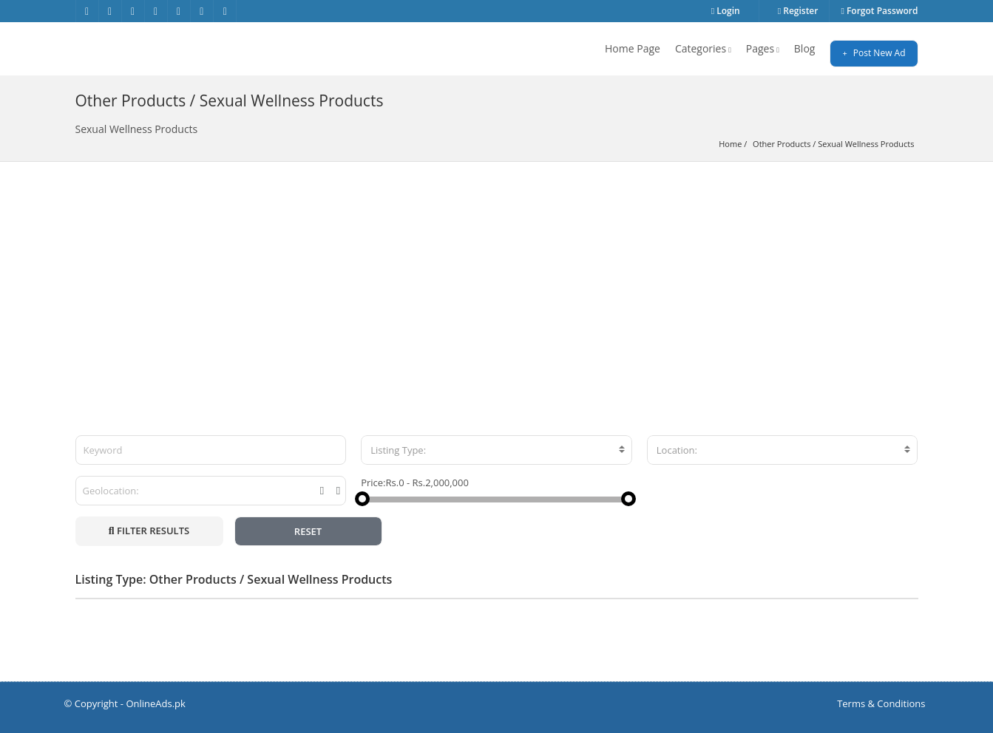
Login (725, 10)
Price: (373, 482)
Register (798, 10)
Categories (703, 48)
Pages (762, 48)
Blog (805, 48)
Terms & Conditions (881, 703)
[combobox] (496, 450)
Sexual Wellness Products (866, 143)
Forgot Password (879, 10)
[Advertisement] (497, 272)
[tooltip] (322, 490)
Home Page (632, 48)
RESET (308, 531)
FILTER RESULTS (149, 530)
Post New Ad (873, 53)
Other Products (781, 143)
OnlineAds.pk (156, 703)
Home (730, 143)
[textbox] (496, 450)
